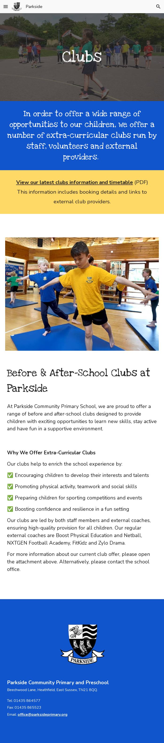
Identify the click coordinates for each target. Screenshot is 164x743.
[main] (82, 57)
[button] (5, 6)
